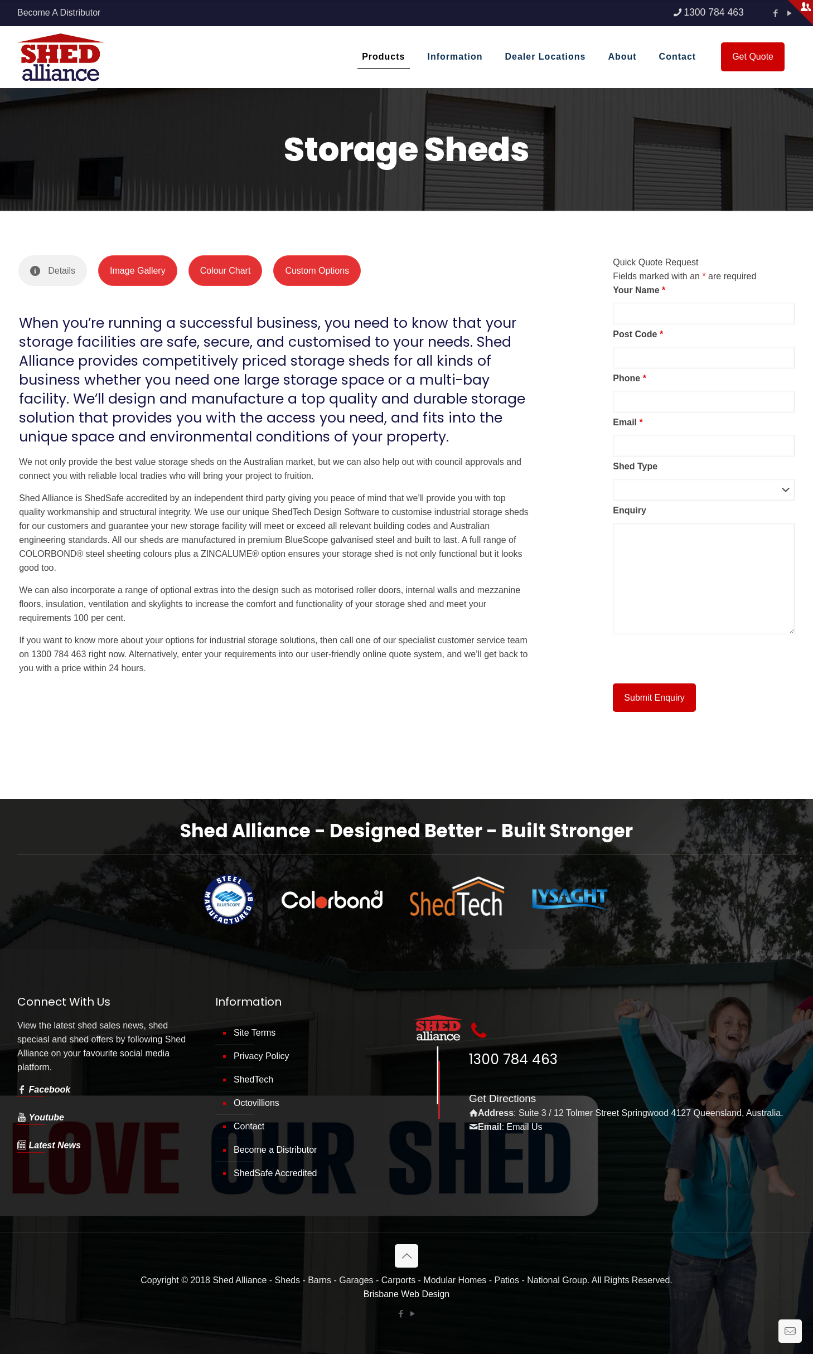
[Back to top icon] (406, 1256)
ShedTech (253, 1079)
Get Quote (752, 56)
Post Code (638, 334)
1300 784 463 (513, 1059)
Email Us (525, 1127)
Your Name (639, 290)
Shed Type (635, 466)
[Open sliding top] (800, 12)
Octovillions (256, 1103)
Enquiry (629, 510)
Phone (629, 378)
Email (627, 422)
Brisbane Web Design (406, 1294)
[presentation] (697, 659)
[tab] (52, 270)
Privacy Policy (261, 1056)
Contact (249, 1126)
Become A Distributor (58, 12)
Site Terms (254, 1032)
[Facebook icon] (775, 13)
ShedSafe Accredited (275, 1173)
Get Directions (502, 1098)
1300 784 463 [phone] (714, 12)
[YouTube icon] (412, 1313)
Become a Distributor (275, 1149)
